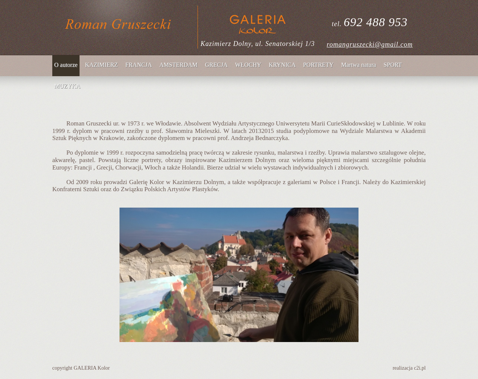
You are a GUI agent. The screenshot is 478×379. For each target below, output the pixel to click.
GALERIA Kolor (92, 368)
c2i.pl (420, 368)
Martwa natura (358, 65)
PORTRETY (318, 65)
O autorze (66, 65)
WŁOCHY (248, 65)
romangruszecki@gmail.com (370, 44)
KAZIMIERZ (101, 65)
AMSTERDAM (178, 65)
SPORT (393, 65)
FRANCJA (138, 65)
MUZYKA (67, 86)
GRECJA (216, 65)
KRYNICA (282, 65)
